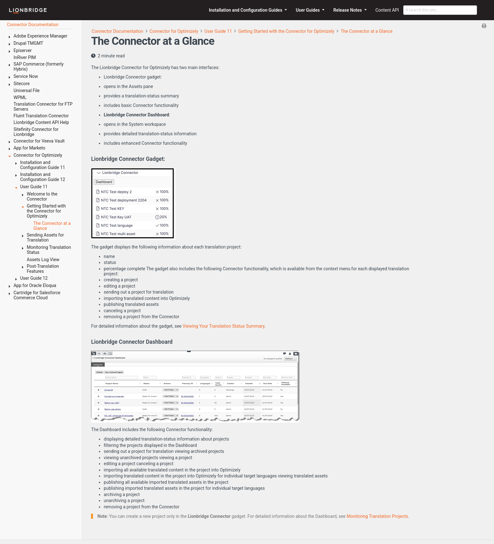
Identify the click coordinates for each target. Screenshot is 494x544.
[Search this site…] (440, 10)
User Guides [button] (308, 10)
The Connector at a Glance (367, 31)
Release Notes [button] (348, 10)
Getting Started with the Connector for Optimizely (286, 31)
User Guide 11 (218, 31)
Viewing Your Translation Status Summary (223, 326)
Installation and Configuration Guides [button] (246, 10)
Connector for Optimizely (174, 31)
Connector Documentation (117, 31)
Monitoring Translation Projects (377, 516)
